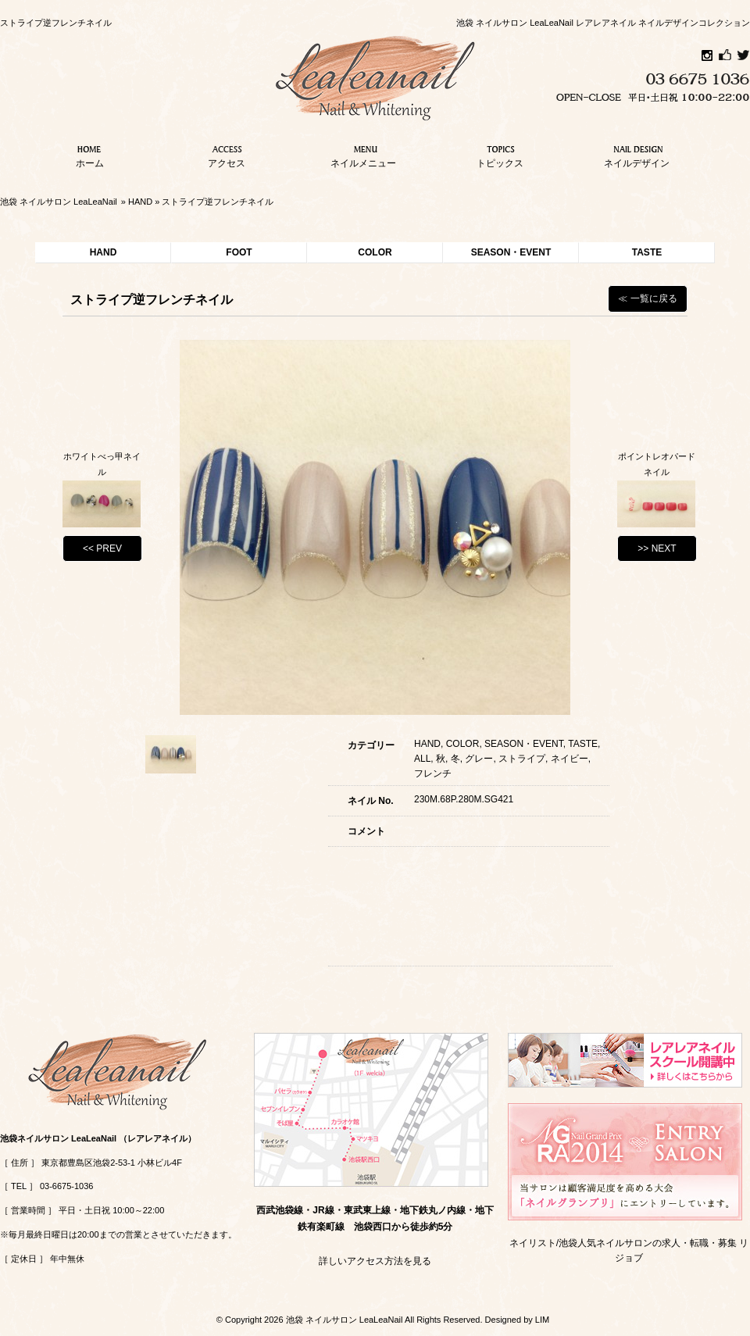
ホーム (90, 155)
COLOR (374, 252)
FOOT (239, 252)
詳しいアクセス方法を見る (375, 1261)
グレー (479, 758)
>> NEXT (657, 548)
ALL (422, 758)
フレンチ (433, 773)
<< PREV (102, 548)
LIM (542, 1319)
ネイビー (569, 758)
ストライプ (521, 758)
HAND (140, 201)
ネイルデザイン (637, 155)
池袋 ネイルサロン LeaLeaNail (58, 201)
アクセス (227, 155)
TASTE (647, 252)
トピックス (500, 155)
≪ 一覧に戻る (647, 298)
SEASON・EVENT (511, 252)
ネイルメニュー (363, 155)
